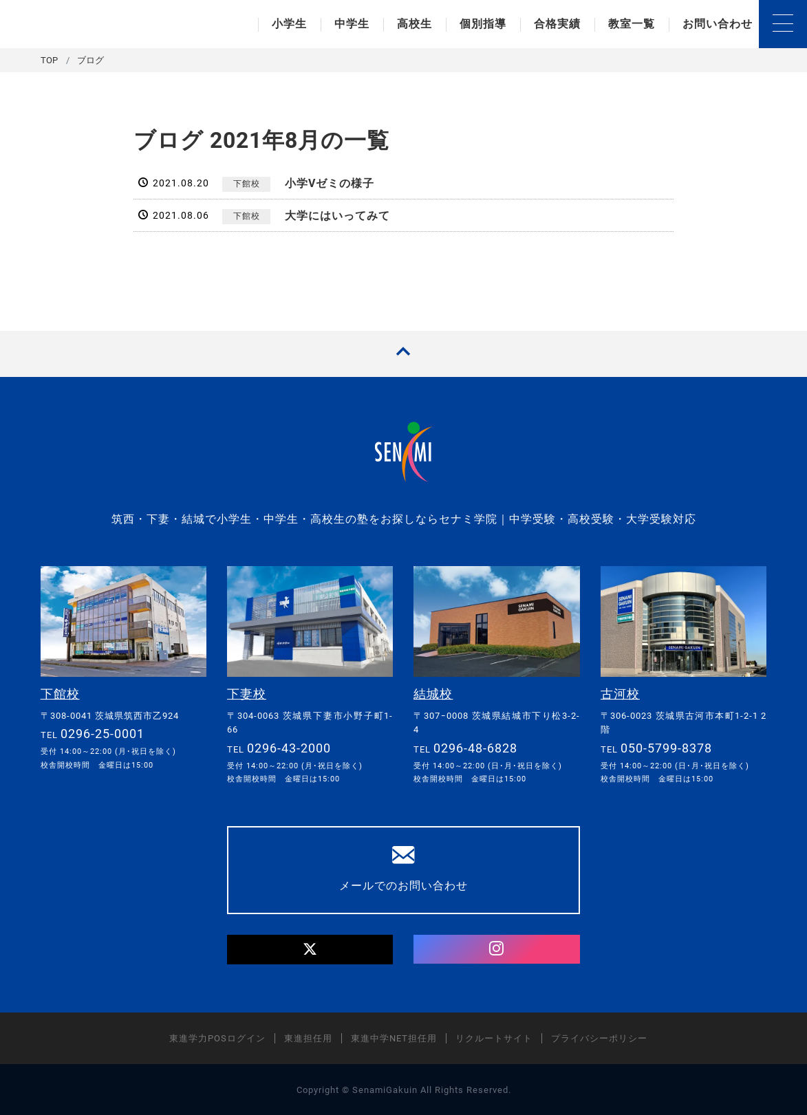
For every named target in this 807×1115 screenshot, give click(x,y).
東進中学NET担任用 (394, 1037)
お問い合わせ (717, 23)
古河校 (620, 693)
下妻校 (246, 693)
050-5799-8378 (666, 747)
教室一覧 (631, 23)
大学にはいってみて (337, 215)
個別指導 (483, 23)
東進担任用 (308, 1037)
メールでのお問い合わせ (403, 867)
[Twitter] (310, 949)
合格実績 (557, 23)
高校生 (414, 23)
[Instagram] (496, 948)
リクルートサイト (493, 1037)
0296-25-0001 (102, 733)
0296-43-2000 (289, 747)
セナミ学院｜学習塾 (118, 24)
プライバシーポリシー (599, 1037)
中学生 (351, 23)
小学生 (289, 23)
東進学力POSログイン (217, 1037)
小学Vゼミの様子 (329, 183)
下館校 (246, 183)
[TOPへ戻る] (403, 354)
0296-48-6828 (475, 747)
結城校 (433, 693)
